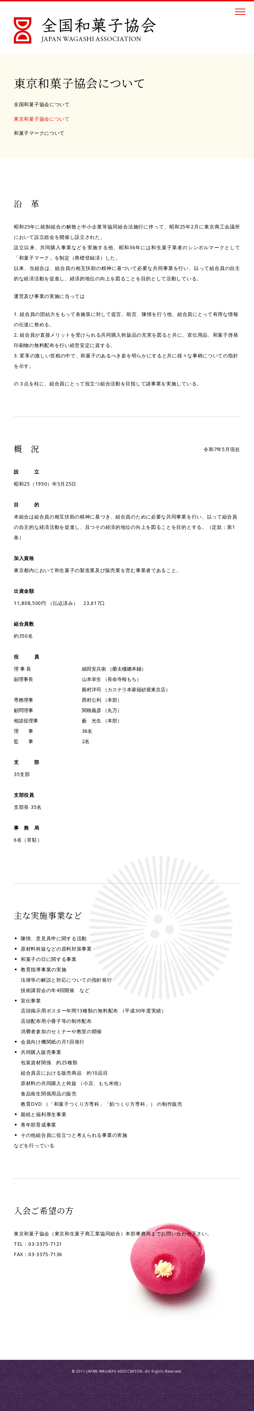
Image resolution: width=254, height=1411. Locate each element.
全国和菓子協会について (42, 104)
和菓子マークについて (39, 133)
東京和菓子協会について (42, 118)
